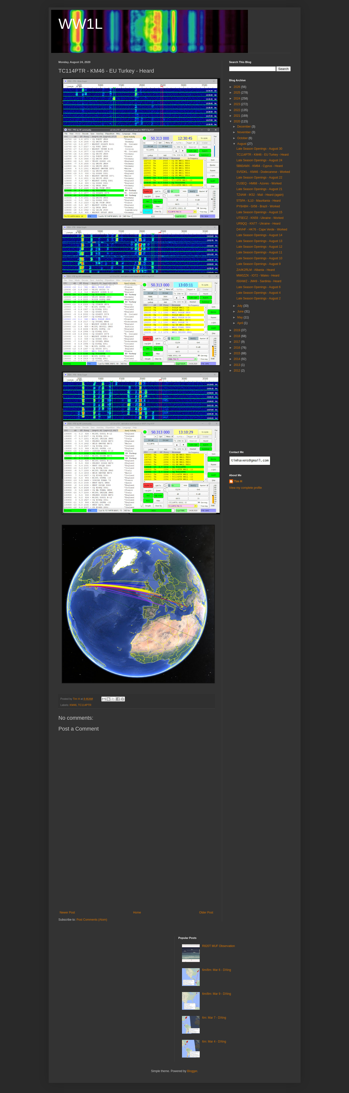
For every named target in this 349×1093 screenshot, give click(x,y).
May (240, 317)
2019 (237, 330)
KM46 (73, 704)
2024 (237, 98)
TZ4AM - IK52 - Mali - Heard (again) (259, 194)
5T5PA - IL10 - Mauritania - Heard (258, 200)
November (244, 132)
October (242, 138)
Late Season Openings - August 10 (259, 258)
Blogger (192, 1071)
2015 (237, 353)
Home (137, 912)
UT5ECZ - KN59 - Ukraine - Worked (259, 218)
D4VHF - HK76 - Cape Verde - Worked (261, 229)
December (244, 126)
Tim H (238, 481)
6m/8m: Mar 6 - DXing (216, 970)
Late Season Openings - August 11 (259, 252)
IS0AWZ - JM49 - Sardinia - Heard (258, 281)
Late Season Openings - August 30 (259, 148)
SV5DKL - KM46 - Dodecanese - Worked (263, 172)
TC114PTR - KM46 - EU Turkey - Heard (262, 154)
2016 (237, 347)
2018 (237, 336)
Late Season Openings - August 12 (259, 246)
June (240, 311)
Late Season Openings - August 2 (258, 298)
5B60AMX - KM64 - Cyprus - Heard (259, 166)
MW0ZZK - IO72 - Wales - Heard (257, 275)
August (242, 144)
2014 (237, 359)
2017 (237, 341)
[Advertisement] (136, 874)
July (240, 306)
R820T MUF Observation (218, 946)
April (240, 323)
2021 (237, 115)
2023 (237, 104)
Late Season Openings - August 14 (259, 235)
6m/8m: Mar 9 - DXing (216, 993)
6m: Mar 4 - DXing (214, 1041)
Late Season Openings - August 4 (258, 292)
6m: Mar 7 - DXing (214, 1017)
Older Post (206, 912)
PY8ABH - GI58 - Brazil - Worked (258, 206)
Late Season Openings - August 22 (259, 177)
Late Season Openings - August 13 (259, 241)
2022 (237, 110)
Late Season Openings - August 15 (259, 212)
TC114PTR (84, 704)
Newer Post (67, 912)
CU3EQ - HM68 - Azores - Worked (258, 183)
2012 (237, 370)
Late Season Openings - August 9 (258, 264)
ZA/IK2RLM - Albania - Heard (255, 270)
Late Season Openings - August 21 (259, 189)
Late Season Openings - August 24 (259, 160)
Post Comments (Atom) (91, 919)
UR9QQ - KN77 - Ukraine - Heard (258, 223)
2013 (237, 365)
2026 (237, 87)
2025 (237, 92)
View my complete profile (245, 487)
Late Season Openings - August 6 (258, 287)
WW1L (81, 24)
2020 (237, 121)
